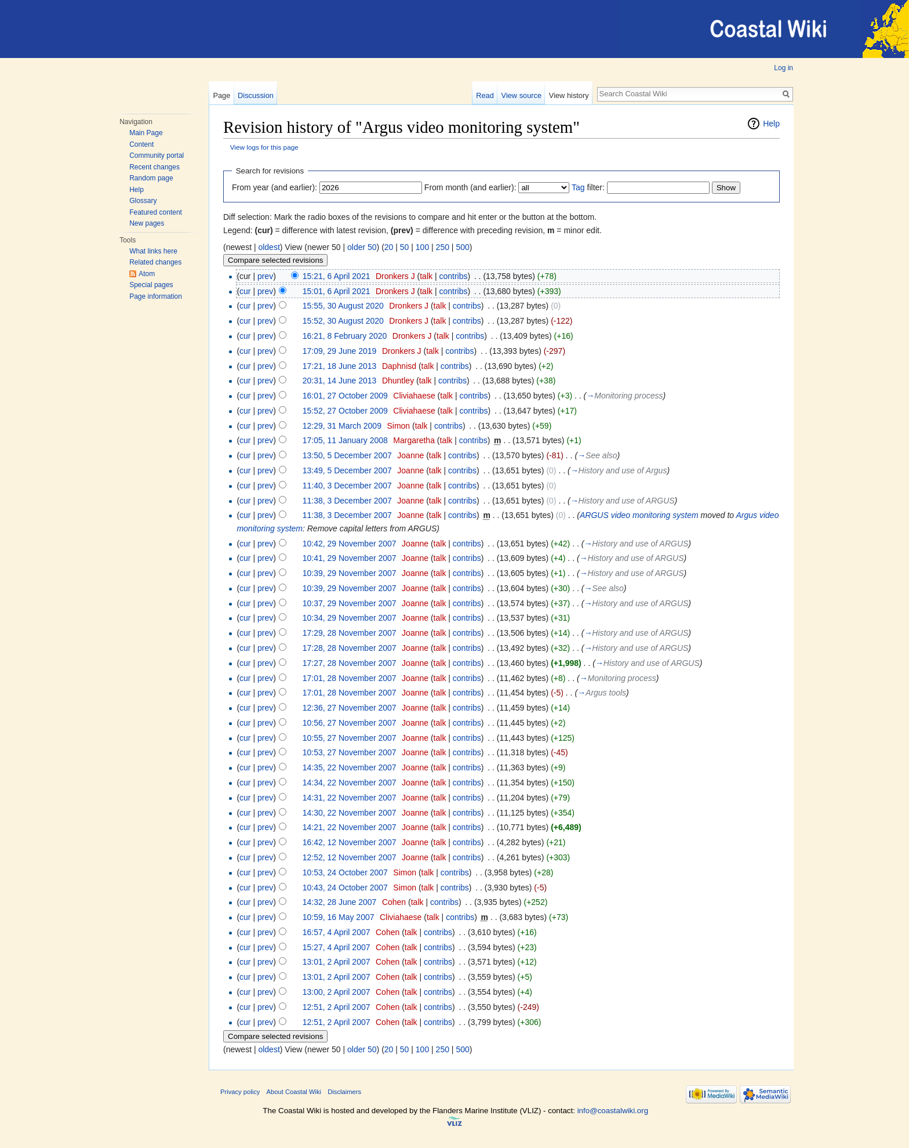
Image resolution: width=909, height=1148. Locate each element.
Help (136, 190)
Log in (783, 68)
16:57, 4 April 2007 (336, 932)
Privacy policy (240, 1091)
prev (265, 276)
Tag (578, 187)
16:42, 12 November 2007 (350, 842)
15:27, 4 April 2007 (336, 947)
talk (426, 276)
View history (569, 95)
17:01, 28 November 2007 (350, 678)
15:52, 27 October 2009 (345, 410)
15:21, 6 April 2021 (336, 276)
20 (389, 247)
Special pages (151, 285)
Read (485, 95)
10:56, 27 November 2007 (350, 722)
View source (521, 95)
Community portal (156, 155)
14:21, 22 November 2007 (350, 827)
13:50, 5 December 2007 (347, 455)
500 (462, 247)
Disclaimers (344, 1091)
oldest (268, 247)
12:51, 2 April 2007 (336, 1007)
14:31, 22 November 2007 (350, 797)
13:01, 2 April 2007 (336, 961)
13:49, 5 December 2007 (347, 470)
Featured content (155, 212)
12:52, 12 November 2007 (350, 857)
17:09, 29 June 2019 (340, 351)
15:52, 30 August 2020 (343, 320)
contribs (453, 276)
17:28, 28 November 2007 (350, 648)
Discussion (256, 95)
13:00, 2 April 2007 (336, 992)
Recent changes (154, 167)
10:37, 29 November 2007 (350, 603)
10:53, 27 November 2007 (350, 752)
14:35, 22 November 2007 (350, 767)
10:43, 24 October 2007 (345, 887)
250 (442, 247)
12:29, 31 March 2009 (342, 425)
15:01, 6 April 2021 (336, 291)
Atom (147, 274)
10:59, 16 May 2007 (338, 917)
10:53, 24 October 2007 (345, 872)
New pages (146, 223)
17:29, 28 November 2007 (350, 633)
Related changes (155, 262)
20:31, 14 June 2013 (340, 380)
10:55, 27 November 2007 (350, 738)
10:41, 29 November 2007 (350, 558)
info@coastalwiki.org (612, 1110)
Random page (151, 178)
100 (422, 247)
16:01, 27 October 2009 (345, 395)
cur (244, 291)
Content (141, 144)
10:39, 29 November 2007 (350, 573)
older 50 (362, 247)
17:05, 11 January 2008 (345, 440)
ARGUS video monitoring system (639, 515)
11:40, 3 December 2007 (347, 485)
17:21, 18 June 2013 (340, 366)
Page (221, 95)
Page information (155, 296)
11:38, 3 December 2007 (347, 500)
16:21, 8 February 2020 (345, 336)
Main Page (145, 133)
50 (404, 247)
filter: (588, 187)
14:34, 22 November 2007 (350, 782)
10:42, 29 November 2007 (350, 543)
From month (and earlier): (470, 187)
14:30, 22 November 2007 (350, 812)
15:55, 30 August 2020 (343, 305)
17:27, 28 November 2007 (350, 663)
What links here (153, 251)
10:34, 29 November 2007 (350, 617)
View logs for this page (264, 147)
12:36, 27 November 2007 (350, 707)
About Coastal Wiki (294, 1091)
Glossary (143, 201)
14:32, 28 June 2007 (340, 902)
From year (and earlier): (274, 187)
